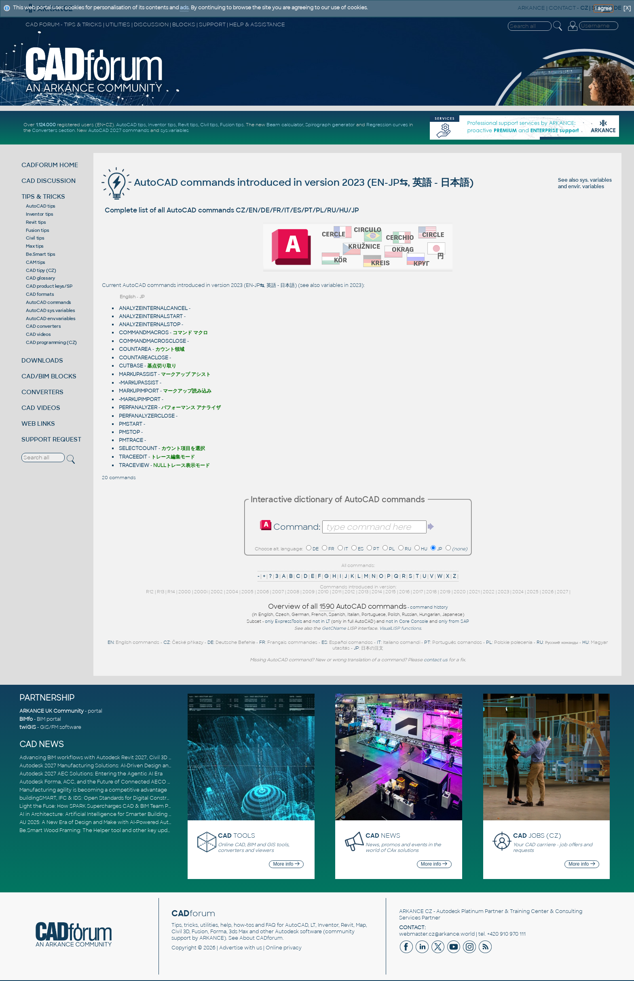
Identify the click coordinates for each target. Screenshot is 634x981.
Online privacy (284, 948)
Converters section (53, 130)
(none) (459, 549)
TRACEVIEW (134, 465)
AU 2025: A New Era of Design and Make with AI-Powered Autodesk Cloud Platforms (122, 822)
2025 (533, 592)
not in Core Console (407, 621)
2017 (418, 592)
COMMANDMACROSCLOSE (152, 341)
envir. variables (586, 186)
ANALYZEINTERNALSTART (151, 316)
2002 (217, 592)
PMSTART (130, 424)
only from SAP (454, 621)
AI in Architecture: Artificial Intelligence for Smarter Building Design (102, 814)
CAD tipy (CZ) (41, 270)
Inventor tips (162, 124)
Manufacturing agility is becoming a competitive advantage (93, 790)
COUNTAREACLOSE (143, 358)
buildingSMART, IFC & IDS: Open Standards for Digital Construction (101, 798)
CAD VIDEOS (40, 408)
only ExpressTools (283, 621)
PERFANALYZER (138, 407)
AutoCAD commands (48, 302)
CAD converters (43, 326)
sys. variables (596, 180)
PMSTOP (129, 432)
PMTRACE (131, 440)
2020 (460, 592)
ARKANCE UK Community (51, 711)
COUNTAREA (135, 349)
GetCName (334, 628)
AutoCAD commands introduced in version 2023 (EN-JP (250, 182)
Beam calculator (284, 124)
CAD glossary (40, 278)
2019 (445, 592)
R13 (160, 592)
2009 (308, 592)
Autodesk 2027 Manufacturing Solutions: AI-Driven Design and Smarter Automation (122, 765)
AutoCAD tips (131, 124)
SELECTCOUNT (138, 448)
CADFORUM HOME (49, 165)
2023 (503, 592)
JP (439, 549)
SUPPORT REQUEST (51, 439)
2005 (247, 592)
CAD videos (38, 334)
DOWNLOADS (42, 360)
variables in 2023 (341, 285)
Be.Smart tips (40, 254)
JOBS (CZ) (537, 835)
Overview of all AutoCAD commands (337, 606)
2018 (431, 592)
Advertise (231, 948)
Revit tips (188, 124)
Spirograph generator (330, 124)
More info (286, 864)
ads (184, 7)
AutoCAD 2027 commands (118, 130)
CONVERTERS (42, 392)
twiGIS (27, 727)
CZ (166, 642)
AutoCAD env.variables (51, 318)
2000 (184, 592)
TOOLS (236, 835)
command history (429, 607)
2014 (377, 592)
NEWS (383, 835)
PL (392, 549)
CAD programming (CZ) (51, 342)
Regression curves (387, 124)
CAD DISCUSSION (48, 181)
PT (376, 549)
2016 (404, 592)
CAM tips (35, 262)
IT (346, 549)
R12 (150, 592)
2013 (363, 592)
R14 (171, 592)
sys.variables (175, 130)
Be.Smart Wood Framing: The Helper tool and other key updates (98, 830)
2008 (293, 592)
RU (408, 549)
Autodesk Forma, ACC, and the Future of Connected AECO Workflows (106, 782)
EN (111, 642)
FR (331, 549)
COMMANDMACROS (144, 332)
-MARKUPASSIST (138, 383)
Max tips (35, 246)
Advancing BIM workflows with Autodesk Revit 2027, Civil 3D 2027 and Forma (113, 757)
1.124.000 (46, 124)
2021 (474, 592)
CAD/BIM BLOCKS (48, 376)
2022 (489, 592)
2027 (562, 592)
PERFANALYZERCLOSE (147, 416)
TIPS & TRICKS (43, 196)
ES (360, 549)
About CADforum (261, 938)
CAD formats (40, 294)
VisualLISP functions (400, 628)
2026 (548, 592)
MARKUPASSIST (138, 374)
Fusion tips (232, 124)
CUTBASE (131, 366)
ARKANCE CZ (415, 911)
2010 (323, 592)
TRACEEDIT (133, 457)
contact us (436, 659)
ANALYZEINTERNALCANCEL (153, 308)
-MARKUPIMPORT (140, 399)
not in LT (321, 621)
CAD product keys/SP (49, 286)
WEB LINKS (38, 423)
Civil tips (209, 124)
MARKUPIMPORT (139, 391)
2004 (232, 592)
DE (316, 549)
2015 (390, 592)
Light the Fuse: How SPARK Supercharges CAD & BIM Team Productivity (107, 806)
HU (424, 549)
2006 (263, 592)
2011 (336, 592)
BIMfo (26, 719)
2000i (200, 592)
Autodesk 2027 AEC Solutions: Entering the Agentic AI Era (91, 774)
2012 (349, 592)
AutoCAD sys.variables (50, 310)
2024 (518, 592)
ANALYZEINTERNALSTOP (149, 324)
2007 (278, 592)
